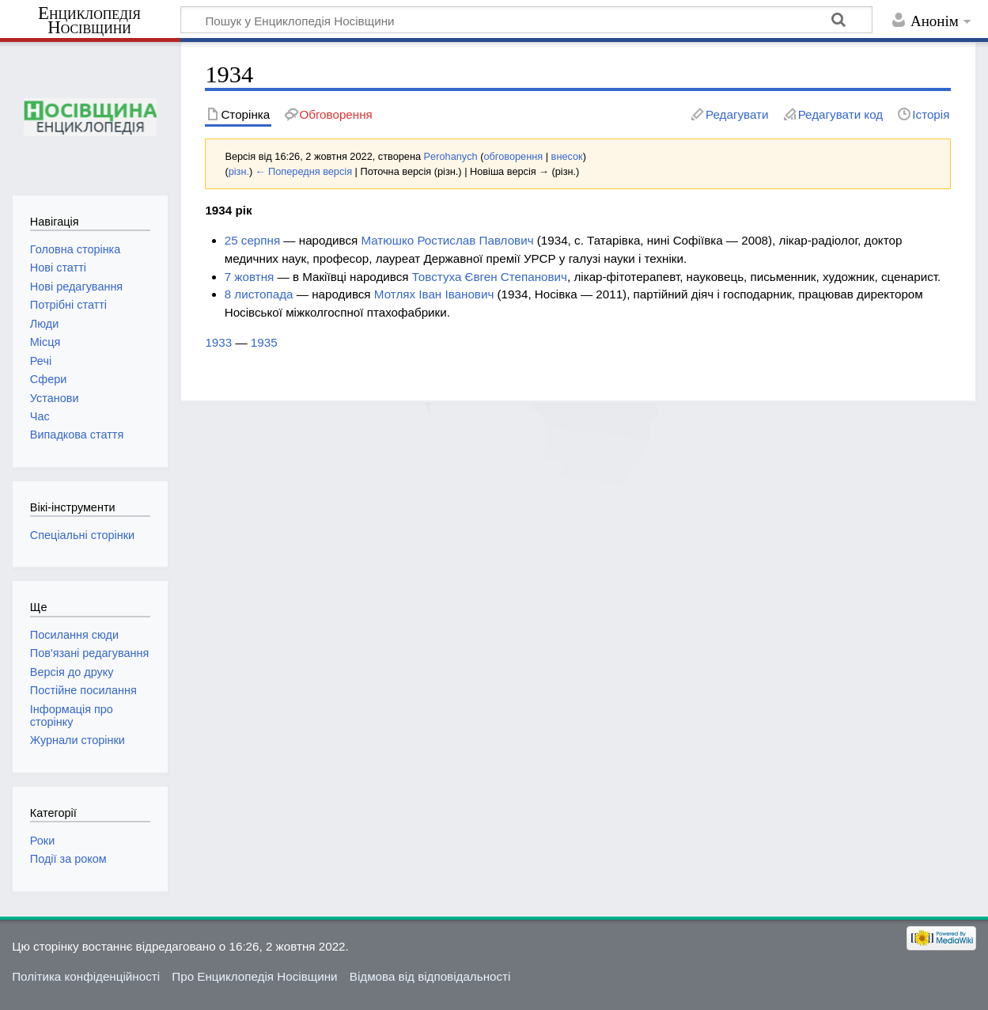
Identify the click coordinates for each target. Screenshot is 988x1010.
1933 (218, 342)
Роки (42, 840)
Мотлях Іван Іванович (434, 294)
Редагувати (737, 114)
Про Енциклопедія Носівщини (254, 976)
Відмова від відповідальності (430, 976)
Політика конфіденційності (86, 976)
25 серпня (252, 240)
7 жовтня (249, 276)
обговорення (513, 156)
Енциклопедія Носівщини (89, 20)
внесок (567, 156)
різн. (239, 171)
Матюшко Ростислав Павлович (447, 240)
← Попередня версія (304, 171)
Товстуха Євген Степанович (489, 276)
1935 (264, 342)
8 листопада (259, 294)
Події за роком (68, 858)
